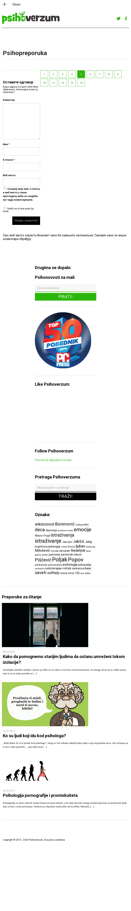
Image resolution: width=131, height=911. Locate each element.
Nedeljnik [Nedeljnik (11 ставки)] (78, 550)
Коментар (9, 99)
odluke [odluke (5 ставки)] (45, 555)
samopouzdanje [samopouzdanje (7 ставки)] (81, 568)
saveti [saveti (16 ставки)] (40, 572)
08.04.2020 (9, 652)
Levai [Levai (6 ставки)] (64, 546)
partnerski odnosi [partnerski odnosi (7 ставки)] (71, 554)
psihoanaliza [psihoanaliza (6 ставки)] (55, 564)
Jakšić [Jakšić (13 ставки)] (78, 541)
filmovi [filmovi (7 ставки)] (39, 535)
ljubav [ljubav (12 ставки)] (80, 546)
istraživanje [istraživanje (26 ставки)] (48, 541)
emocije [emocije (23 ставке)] (82, 529)
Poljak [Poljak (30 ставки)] (59, 559)
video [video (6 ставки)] (88, 573)
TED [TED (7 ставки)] (77, 573)
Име (6, 144)
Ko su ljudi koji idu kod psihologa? (34, 735)
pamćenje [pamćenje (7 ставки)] (54, 554)
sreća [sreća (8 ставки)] (63, 573)
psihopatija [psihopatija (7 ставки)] (84, 564)
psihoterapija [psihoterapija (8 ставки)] (53, 568)
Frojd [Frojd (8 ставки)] (46, 535)
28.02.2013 (9, 790)
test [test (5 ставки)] (82, 573)
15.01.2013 (9, 731)
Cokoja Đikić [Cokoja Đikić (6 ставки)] (82, 524)
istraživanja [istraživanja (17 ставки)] (62, 535)
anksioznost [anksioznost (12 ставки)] (44, 524)
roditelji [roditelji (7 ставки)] (66, 568)
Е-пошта (9, 159)
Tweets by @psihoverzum (53, 460)
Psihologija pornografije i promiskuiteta (40, 795)
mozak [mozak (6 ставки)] (54, 550)
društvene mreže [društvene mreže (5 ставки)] (65, 530)
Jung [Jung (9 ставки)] (88, 541)
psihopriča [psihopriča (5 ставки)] (40, 568)
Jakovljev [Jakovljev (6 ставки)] (67, 541)
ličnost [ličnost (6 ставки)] (71, 546)
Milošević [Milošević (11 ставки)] (42, 550)
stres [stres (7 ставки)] (71, 573)
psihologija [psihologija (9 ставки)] (70, 564)
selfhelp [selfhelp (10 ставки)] (53, 573)
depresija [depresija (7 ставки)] (51, 530)
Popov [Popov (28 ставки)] (75, 559)
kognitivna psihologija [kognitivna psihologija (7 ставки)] (47, 546)
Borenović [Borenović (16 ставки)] (65, 523)
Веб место (9, 175)
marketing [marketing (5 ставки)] (90, 547)
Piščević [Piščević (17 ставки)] (43, 560)
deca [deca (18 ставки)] (40, 529)
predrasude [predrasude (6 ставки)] (41, 564)
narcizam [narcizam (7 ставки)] (64, 550)
